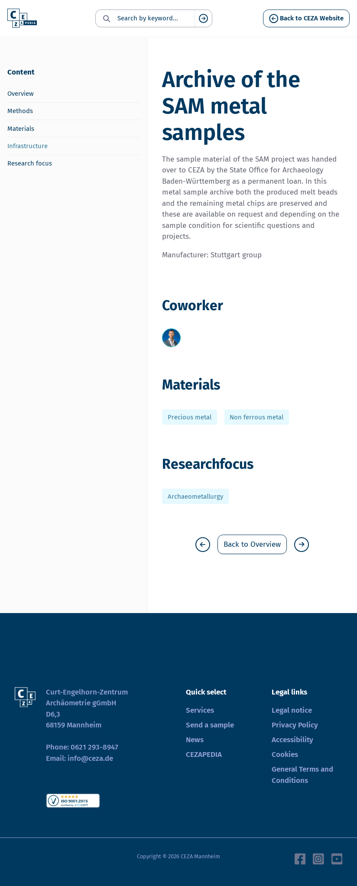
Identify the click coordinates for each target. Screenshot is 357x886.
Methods (20, 111)
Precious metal (189, 417)
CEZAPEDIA (204, 754)
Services (200, 710)
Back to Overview (252, 544)
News (195, 739)
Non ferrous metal (256, 417)
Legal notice (292, 710)
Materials (20, 129)
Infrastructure (27, 146)
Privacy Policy (295, 725)
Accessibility (292, 739)
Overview (20, 93)
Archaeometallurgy (195, 496)
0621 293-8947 (94, 747)
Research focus (29, 163)
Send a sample (210, 725)
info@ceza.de (90, 758)
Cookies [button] (285, 754)
